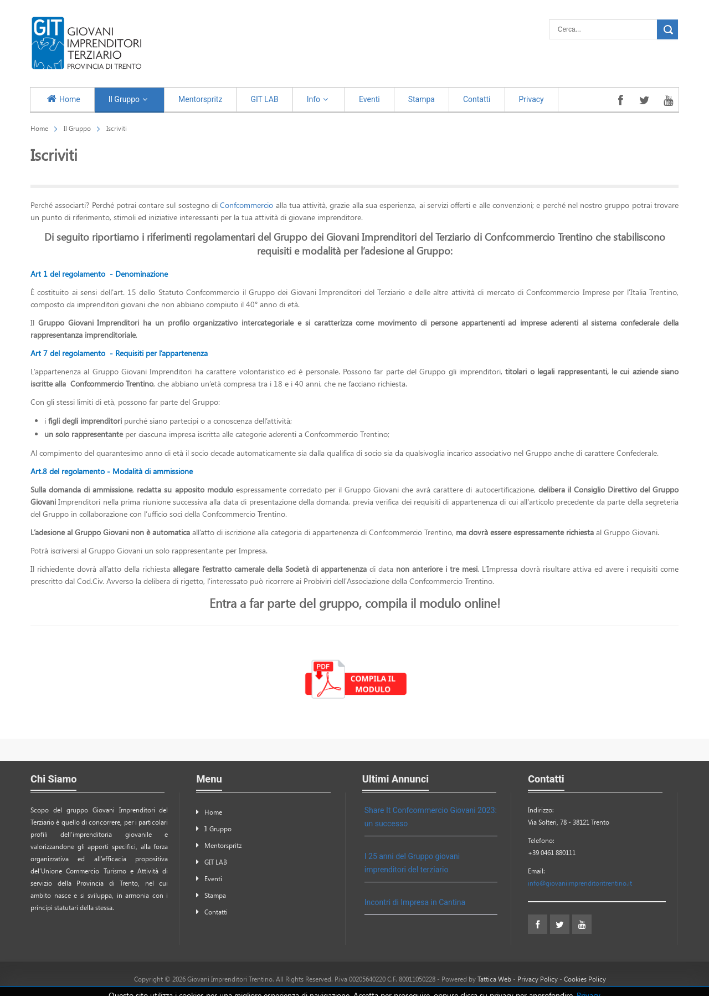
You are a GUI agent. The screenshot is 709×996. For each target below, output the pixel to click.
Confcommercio (247, 205)
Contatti (216, 911)
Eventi (213, 878)
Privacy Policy (537, 978)
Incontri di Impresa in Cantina (414, 902)
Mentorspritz (223, 845)
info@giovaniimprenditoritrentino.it (580, 882)
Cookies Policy (585, 978)
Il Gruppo (77, 128)
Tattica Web (494, 978)
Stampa (215, 895)
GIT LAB (215, 861)
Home (39, 128)
